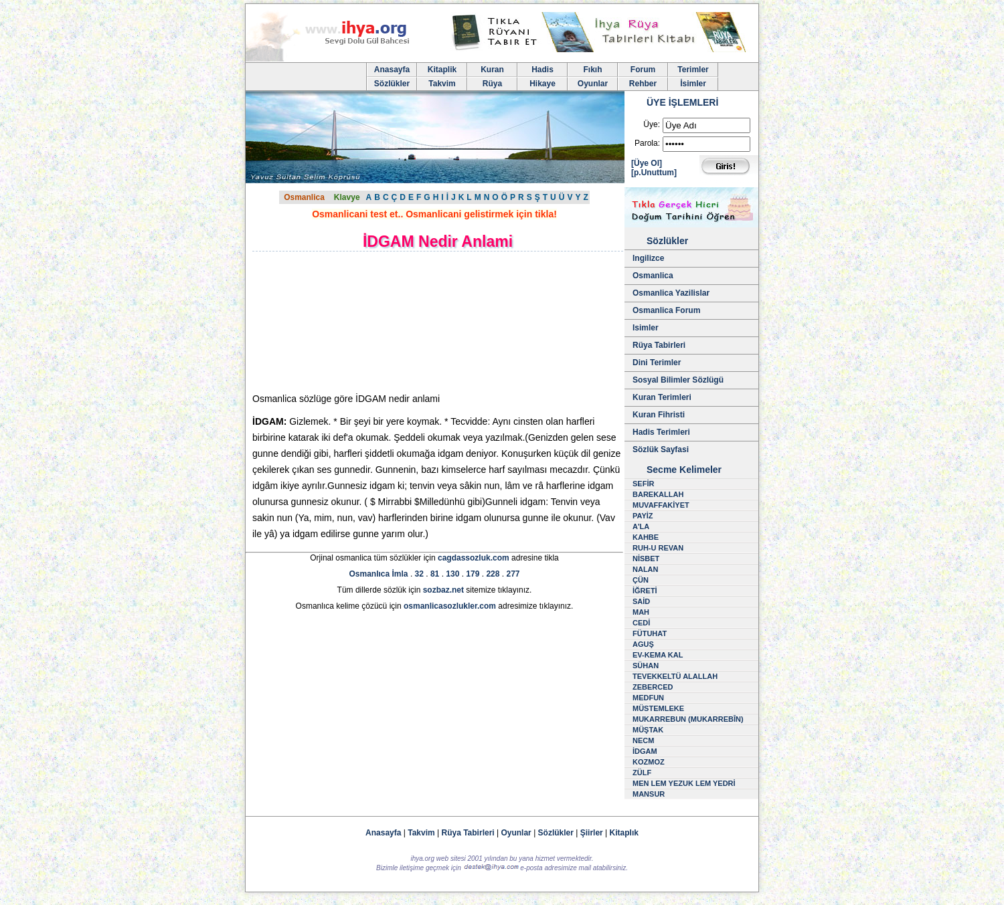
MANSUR (649, 794)
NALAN (646, 569)
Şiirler (591, 832)
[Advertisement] (366, 322)
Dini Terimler (657, 362)
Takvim (441, 83)
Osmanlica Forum (666, 310)
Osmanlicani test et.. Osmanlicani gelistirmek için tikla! (434, 214)
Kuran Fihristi (659, 414)
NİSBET (646, 559)
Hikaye (542, 83)
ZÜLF (642, 773)
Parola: (647, 143)
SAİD (641, 601)
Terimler (692, 69)
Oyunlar (593, 83)
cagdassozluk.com (473, 558)
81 (434, 574)
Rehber (643, 83)
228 (492, 574)
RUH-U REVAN (658, 548)
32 (419, 574)
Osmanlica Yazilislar (671, 293)
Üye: (651, 124)
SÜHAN (646, 666)
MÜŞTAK (648, 730)
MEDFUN (648, 698)
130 (452, 574)
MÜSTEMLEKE (658, 708)
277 (512, 574)
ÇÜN (641, 580)
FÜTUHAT (650, 633)
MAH (641, 612)
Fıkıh (592, 69)
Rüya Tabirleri (659, 345)
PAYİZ (643, 516)
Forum (643, 69)
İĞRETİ (645, 591)
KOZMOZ (649, 762)
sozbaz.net (443, 590)
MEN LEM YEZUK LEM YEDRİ (684, 783)
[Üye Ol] (646, 163)
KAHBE (646, 537)
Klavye (347, 197)
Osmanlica (304, 197)
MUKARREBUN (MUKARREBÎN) (688, 719)
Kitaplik (442, 69)
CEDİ (641, 623)
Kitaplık (624, 832)
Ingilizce (648, 258)
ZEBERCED (653, 687)
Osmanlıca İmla (378, 574)
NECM (643, 740)
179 (472, 574)
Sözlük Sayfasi (661, 449)
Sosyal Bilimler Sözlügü (678, 380)
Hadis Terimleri (661, 432)
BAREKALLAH (658, 494)
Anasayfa (392, 69)
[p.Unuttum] (654, 172)
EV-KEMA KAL (658, 655)
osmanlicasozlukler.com (450, 606)
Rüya (492, 83)
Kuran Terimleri (662, 397)
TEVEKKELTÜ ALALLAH (675, 676)
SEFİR (643, 484)
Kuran (492, 69)
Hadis (542, 69)
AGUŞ (643, 644)
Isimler (646, 327)
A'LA (641, 526)
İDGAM (645, 751)
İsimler (693, 83)
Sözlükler (392, 83)
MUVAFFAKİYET (661, 505)
